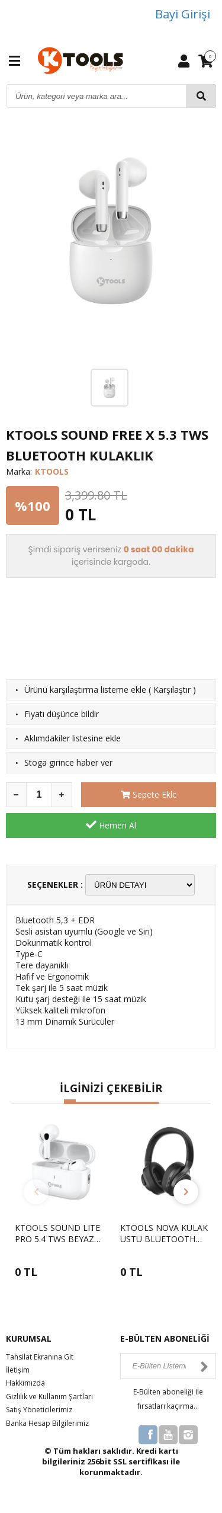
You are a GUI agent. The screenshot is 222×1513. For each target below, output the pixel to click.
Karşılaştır (172, 689)
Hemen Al (111, 825)
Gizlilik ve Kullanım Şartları (49, 1397)
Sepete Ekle (149, 794)
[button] (70, 1101)
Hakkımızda (25, 1383)
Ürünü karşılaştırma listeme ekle (85, 689)
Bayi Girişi (182, 14)
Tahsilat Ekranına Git (39, 1357)
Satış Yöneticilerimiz (39, 1410)
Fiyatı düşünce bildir (61, 713)
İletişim (18, 1370)
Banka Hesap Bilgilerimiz (47, 1423)
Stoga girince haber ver (68, 762)
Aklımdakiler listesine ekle (72, 738)
